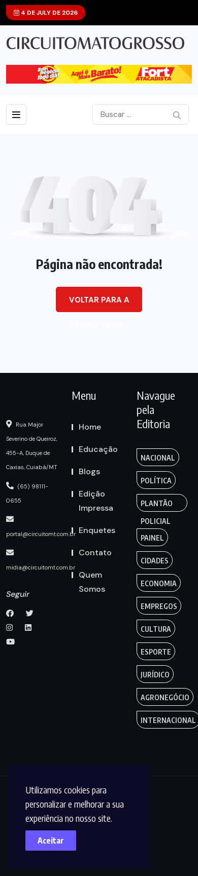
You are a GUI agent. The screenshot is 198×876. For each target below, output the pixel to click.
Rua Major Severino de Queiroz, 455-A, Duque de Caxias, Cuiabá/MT (31, 445)
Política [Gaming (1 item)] (156, 480)
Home (90, 427)
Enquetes (97, 530)
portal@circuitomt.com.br (41, 526)
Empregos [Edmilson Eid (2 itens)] (159, 606)
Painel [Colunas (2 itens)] (152, 538)
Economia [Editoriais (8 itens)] (159, 583)
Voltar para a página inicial (99, 303)
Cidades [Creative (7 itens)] (155, 560)
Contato (95, 552)
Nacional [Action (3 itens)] (158, 457)
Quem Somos (92, 581)
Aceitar (51, 840)
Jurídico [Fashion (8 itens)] (155, 674)
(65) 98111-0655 (27, 493)
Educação (98, 449)
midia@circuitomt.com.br (40, 560)
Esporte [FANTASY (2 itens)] (156, 652)
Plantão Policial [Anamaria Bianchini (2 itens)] (157, 505)
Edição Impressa (96, 500)
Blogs (89, 471)
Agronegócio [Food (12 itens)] (165, 697)
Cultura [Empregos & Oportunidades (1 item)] (156, 629)
